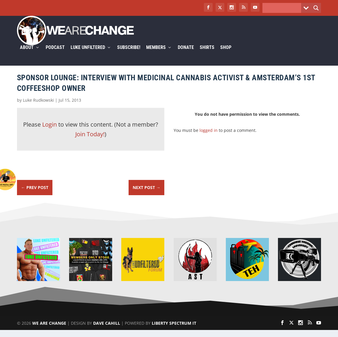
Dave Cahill (106, 330)
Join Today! (90, 141)
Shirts (207, 54)
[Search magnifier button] (316, 8)
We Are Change (49, 330)
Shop (225, 54)
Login (49, 131)
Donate (186, 54)
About (27, 54)
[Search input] (283, 8)
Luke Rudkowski (38, 107)
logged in (208, 137)
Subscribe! (128, 54)
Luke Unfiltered (88, 54)
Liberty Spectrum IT (174, 330)
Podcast (55, 54)
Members (156, 54)
